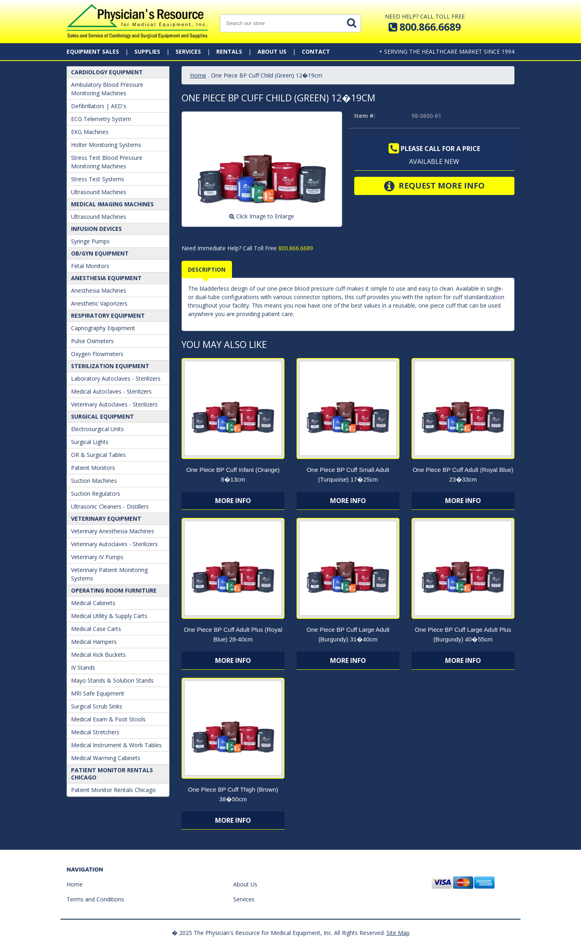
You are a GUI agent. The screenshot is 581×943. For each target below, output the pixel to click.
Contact (316, 51)
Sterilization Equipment (110, 366)
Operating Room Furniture (114, 590)
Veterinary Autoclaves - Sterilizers (114, 404)
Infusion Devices (96, 229)
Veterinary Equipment (106, 518)
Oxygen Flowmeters (97, 354)
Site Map (398, 933)
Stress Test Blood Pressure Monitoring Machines (106, 162)
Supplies (147, 51)
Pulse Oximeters (92, 341)
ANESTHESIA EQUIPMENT (106, 278)
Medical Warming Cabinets (105, 758)
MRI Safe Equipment (97, 693)
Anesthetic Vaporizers (99, 303)
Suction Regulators (95, 493)
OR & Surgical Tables (98, 455)
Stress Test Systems (97, 179)
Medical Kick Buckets (98, 654)
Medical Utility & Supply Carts (109, 616)
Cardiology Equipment (107, 72)
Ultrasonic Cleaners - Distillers (110, 506)
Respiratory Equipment (108, 315)
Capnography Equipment (103, 328)
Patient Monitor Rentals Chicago (112, 773)
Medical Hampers (94, 641)
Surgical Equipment (102, 416)
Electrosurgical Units (97, 429)
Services (188, 51)
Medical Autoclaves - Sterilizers (111, 391)
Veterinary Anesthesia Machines (112, 531)
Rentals (229, 51)
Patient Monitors (93, 468)
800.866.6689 (295, 248)
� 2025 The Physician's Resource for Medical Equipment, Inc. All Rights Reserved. (278, 933)
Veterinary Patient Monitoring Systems (109, 574)
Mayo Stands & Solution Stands (112, 680)
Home (198, 75)
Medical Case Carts (96, 629)
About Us (271, 51)
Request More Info (434, 186)
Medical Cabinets (93, 603)
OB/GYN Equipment (100, 253)
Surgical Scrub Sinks (96, 706)
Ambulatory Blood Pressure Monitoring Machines (107, 89)
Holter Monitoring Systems (106, 145)
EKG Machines (90, 132)
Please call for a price (434, 148)
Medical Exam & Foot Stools (108, 719)
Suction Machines (94, 480)
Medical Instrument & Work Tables (116, 745)
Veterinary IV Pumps (97, 557)
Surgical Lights (90, 442)
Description (207, 269)
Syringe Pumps (90, 241)
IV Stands (83, 667)
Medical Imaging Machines (112, 204)
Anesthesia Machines (98, 290)
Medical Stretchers (95, 732)
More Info (233, 500)
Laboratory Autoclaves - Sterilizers (116, 378)
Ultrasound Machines (98, 192)
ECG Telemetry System (101, 119)
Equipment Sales (93, 51)
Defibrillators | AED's (98, 106)
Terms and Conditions (95, 899)
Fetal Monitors (90, 266)
